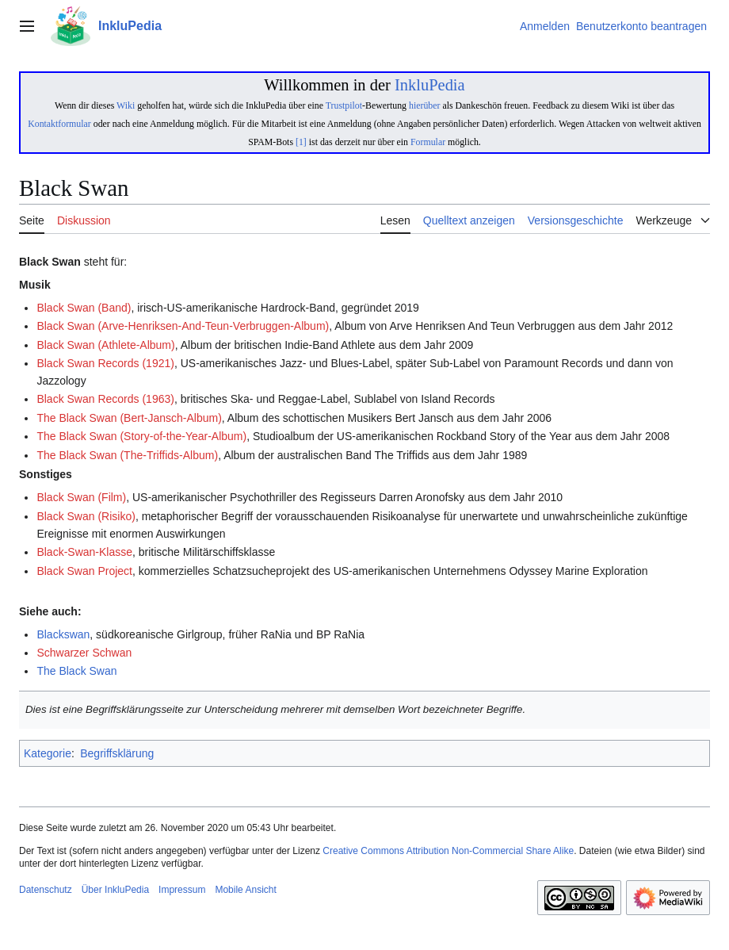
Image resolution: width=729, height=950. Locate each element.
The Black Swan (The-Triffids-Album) (127, 455)
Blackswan (63, 634)
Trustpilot (344, 105)
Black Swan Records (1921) (105, 363)
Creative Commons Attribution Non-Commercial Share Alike (448, 850)
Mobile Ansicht (245, 889)
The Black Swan (76, 671)
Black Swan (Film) (81, 497)
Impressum (181, 889)
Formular (427, 141)
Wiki (125, 105)
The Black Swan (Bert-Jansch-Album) (128, 418)
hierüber (424, 105)
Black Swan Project (84, 571)
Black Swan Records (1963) (105, 399)
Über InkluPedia (115, 889)
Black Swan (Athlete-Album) (105, 345)
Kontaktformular (59, 123)
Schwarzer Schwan (84, 652)
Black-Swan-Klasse (84, 552)
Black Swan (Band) (83, 307)
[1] (301, 141)
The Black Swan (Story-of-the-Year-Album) (141, 436)
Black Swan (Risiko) (85, 516)
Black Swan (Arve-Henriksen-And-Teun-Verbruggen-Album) (182, 326)
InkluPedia (430, 85)
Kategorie (47, 753)
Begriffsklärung (117, 753)
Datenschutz (45, 889)
